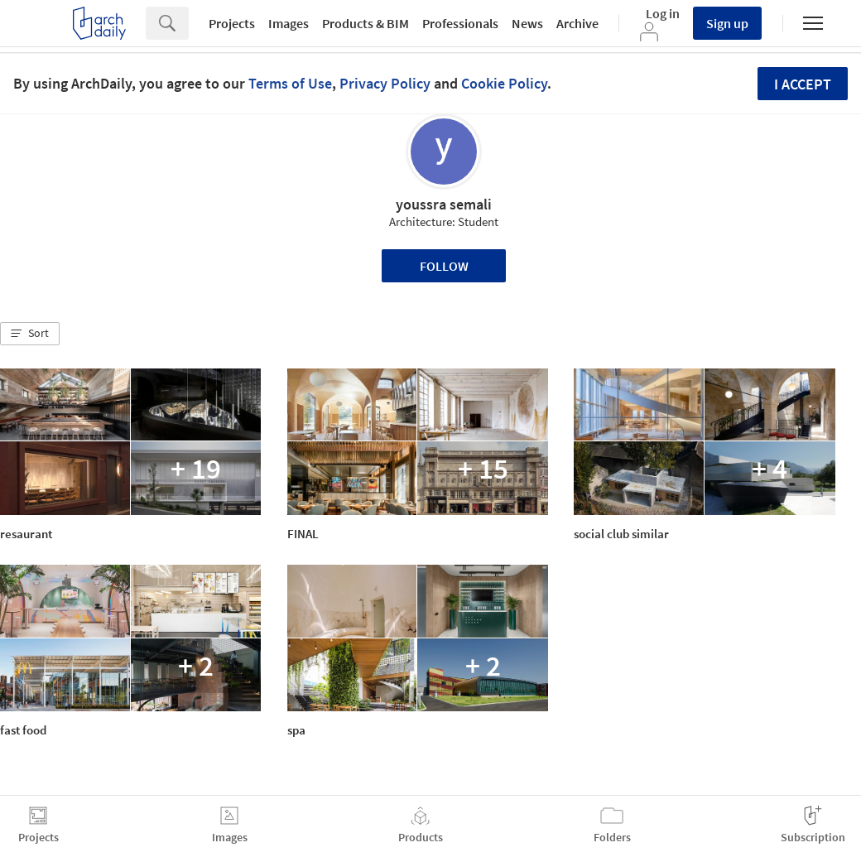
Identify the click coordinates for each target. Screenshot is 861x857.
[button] (30, 333)
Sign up (727, 23)
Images (288, 23)
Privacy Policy (384, 83)
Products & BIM (365, 23)
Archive (577, 23)
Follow (444, 266)
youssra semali (444, 204)
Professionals (460, 23)
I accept (802, 84)
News (527, 23)
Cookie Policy (504, 83)
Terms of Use (290, 83)
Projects (232, 23)
